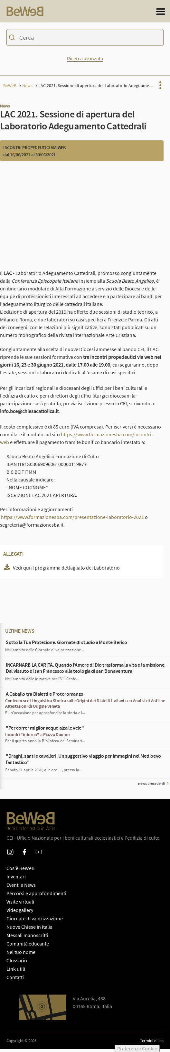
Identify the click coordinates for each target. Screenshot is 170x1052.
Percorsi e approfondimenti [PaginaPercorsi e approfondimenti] (36, 896)
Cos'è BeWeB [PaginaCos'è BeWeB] (20, 871)
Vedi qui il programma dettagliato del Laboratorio (66, 570)
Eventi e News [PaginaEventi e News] (21, 888)
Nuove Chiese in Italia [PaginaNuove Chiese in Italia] (29, 929)
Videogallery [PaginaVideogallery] (19, 913)
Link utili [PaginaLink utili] (15, 971)
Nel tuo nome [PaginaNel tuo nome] (20, 955)
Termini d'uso (152, 1043)
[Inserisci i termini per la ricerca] (84, 40)
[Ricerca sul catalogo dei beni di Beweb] (85, 41)
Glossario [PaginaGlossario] (16, 963)
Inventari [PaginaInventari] (16, 879)
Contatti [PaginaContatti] (15, 980)
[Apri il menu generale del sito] (161, 13)
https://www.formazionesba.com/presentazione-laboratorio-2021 (72, 520)
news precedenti (151, 786)
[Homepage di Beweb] (30, 12)
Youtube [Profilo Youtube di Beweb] (39, 851)
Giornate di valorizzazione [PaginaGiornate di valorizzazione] (34, 921)
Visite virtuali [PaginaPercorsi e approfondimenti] (20, 904)
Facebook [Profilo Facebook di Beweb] (24, 851)
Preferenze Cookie (137, 1048)
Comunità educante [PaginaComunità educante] (27, 946)
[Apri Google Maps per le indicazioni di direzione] (42, 1010)
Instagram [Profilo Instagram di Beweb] (10, 851)
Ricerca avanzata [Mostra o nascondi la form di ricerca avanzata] (85, 61)
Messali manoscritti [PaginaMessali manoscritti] (27, 938)
